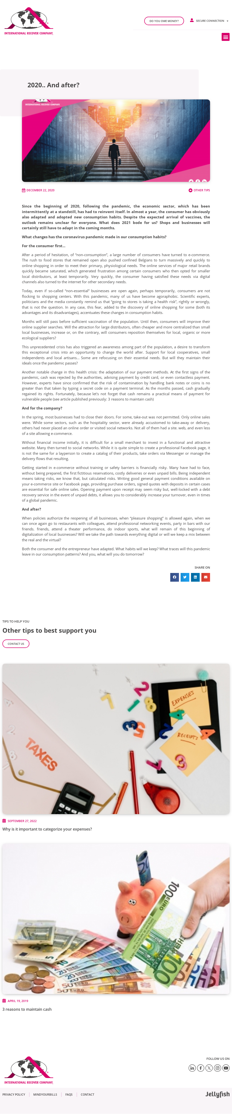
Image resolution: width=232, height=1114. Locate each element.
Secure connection (212, 21)
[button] (226, 37)
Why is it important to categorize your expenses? (47, 829)
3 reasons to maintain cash (27, 1009)
